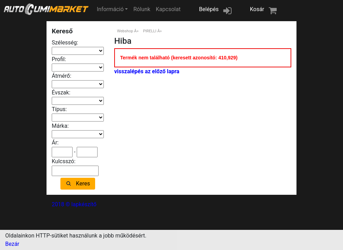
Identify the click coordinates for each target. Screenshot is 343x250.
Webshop (125, 31)
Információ (110, 9)
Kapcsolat (168, 9)
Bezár (12, 244)
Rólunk (141, 9)
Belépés (209, 9)
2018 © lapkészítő (74, 204)
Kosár (257, 9)
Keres (83, 183)
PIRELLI (149, 31)
